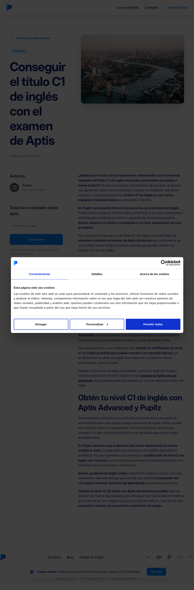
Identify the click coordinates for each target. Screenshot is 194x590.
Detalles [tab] (97, 274)
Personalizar (97, 324)
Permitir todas (153, 324)
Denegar (41, 324)
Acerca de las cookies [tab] (154, 274)
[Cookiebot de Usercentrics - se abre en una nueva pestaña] (163, 263)
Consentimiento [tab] (39, 274)
